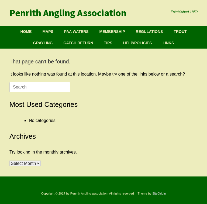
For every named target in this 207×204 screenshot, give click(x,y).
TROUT (180, 31)
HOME (26, 31)
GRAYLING (43, 43)
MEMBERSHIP (112, 31)
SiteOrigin (159, 193)
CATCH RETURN (78, 43)
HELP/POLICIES (137, 43)
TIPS (108, 43)
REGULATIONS (149, 31)
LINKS (168, 43)
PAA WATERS (76, 31)
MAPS (47, 31)
